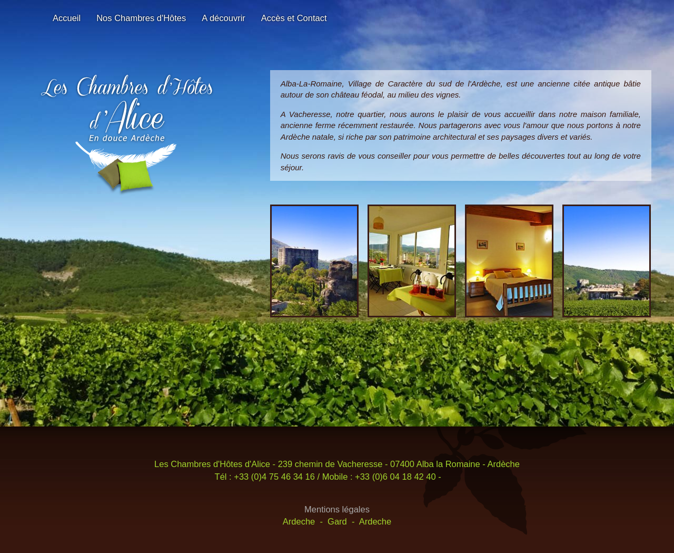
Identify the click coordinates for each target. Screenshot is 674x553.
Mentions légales (337, 509)
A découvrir (223, 18)
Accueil (67, 18)
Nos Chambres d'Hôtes (141, 18)
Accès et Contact (294, 18)
